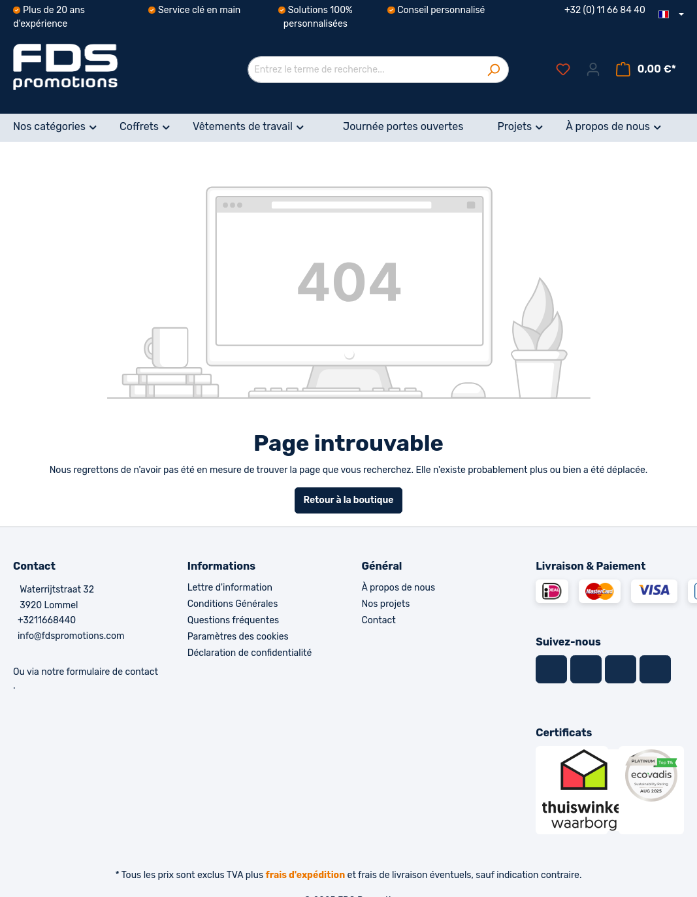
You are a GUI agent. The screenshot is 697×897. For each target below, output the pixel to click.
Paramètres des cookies (238, 636)
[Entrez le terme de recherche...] (363, 69)
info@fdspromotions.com (71, 636)
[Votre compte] (593, 69)
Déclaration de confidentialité (249, 653)
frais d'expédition (306, 875)
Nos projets (386, 604)
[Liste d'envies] (563, 69)
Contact (379, 620)
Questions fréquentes (233, 620)
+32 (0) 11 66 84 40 (604, 10)
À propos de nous (399, 587)
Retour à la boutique (348, 500)
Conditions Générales (232, 604)
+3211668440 (47, 620)
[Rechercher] (493, 69)
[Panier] (646, 69)
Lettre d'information (229, 587)
